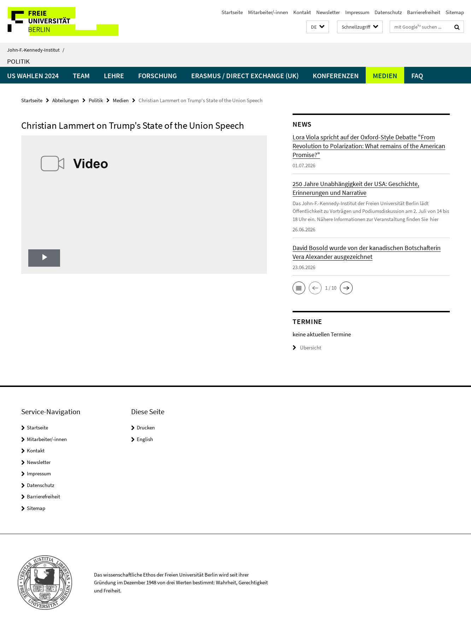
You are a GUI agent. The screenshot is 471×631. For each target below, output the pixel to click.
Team (81, 75)
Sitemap (455, 12)
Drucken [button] (146, 427)
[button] (317, 27)
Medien (385, 75)
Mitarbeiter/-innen (268, 12)
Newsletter (328, 12)
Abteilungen (65, 100)
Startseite (232, 12)
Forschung (157, 75)
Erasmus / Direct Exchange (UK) (245, 75)
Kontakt (302, 12)
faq (417, 75)
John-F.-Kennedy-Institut (35, 49)
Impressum (357, 12)
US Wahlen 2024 (33, 75)
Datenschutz (388, 12)
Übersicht (307, 347)
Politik (18, 61)
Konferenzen (336, 75)
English (145, 439)
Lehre (114, 75)
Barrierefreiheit (423, 12)
